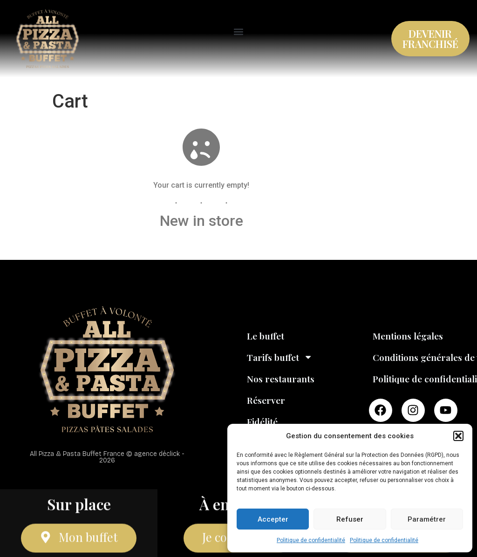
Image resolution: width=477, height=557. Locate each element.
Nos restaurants (280, 379)
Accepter (273, 519)
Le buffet (265, 336)
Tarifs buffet (280, 357)
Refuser (349, 519)
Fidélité (262, 421)
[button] (458, 436)
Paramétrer (427, 519)
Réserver (266, 400)
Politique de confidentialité (311, 540)
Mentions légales (408, 336)
